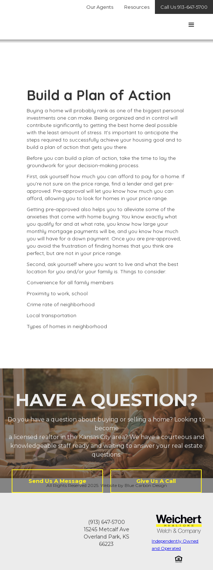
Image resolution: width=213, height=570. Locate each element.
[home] (10, 23)
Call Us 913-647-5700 (184, 7)
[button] (191, 25)
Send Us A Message (57, 480)
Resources (136, 7)
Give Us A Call (156, 480)
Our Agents (99, 7)
